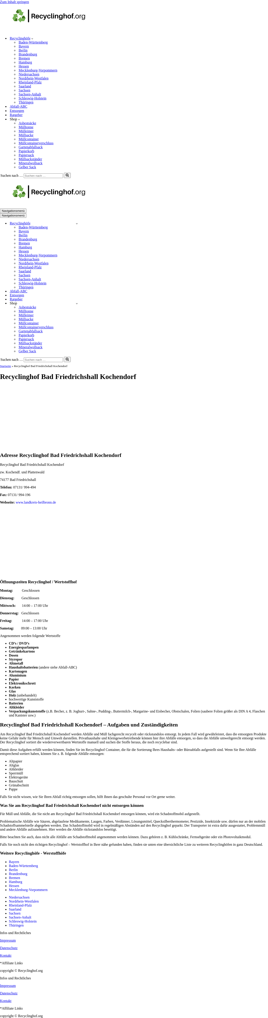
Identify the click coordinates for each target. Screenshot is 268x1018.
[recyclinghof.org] (55, 30)
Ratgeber (16, 115)
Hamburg (25, 62)
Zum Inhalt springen (14, 2)
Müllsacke (26, 135)
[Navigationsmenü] (13, 210)
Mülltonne (26, 127)
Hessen (24, 66)
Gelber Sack (27, 167)
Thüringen (26, 102)
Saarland (25, 86)
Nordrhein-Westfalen (34, 78)
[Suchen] (43, 175)
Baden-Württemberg (33, 42)
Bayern (24, 46)
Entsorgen (17, 111)
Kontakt (6, 955)
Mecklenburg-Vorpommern (38, 70)
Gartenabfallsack (31, 147)
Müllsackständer (30, 159)
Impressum (8, 940)
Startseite (5, 366)
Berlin (23, 50)
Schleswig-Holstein (32, 98)
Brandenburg (28, 54)
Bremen (24, 58)
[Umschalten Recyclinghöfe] (77, 223)
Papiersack (26, 155)
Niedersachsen (29, 74)
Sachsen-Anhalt (30, 94)
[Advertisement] (134, 417)
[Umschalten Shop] (77, 303)
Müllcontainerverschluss (36, 143)
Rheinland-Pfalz (30, 82)
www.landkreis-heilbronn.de (36, 502)
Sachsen (24, 90)
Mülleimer (26, 131)
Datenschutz (9, 948)
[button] (32, 38)
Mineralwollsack (31, 163)
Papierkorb (26, 151)
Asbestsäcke (27, 123)
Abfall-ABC (18, 106)
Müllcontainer (29, 139)
